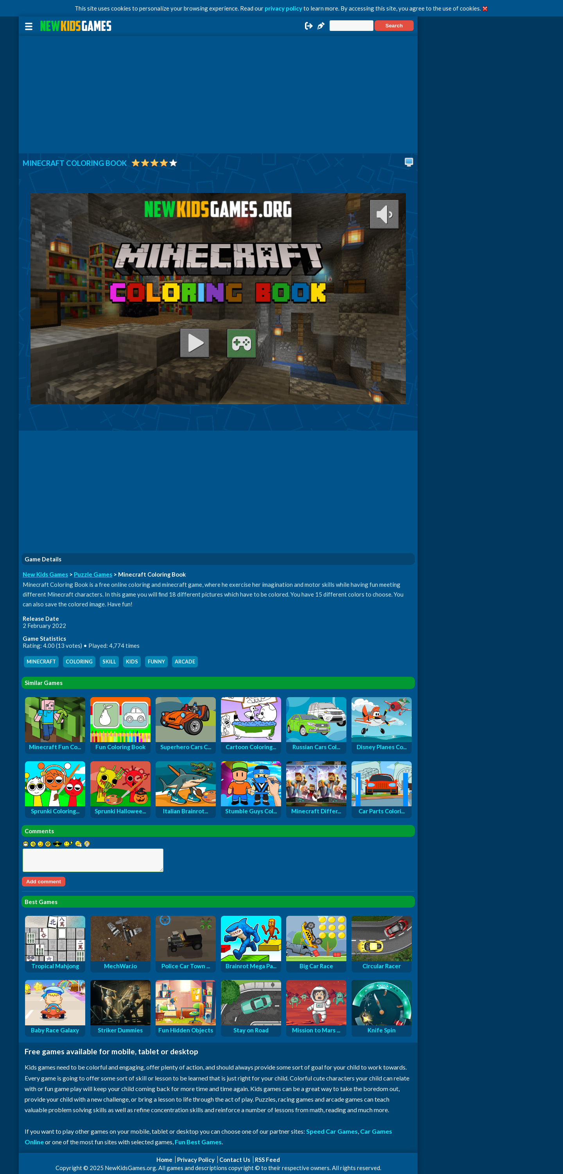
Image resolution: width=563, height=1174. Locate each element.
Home (164, 1159)
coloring (79, 662)
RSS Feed (267, 1159)
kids (132, 662)
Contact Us (234, 1159)
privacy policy (283, 8)
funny (156, 662)
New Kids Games (45, 574)
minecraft (41, 662)
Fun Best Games (198, 1141)
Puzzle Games (93, 574)
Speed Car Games (332, 1131)
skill (109, 662)
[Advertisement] (218, 94)
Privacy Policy (196, 1159)
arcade (185, 662)
